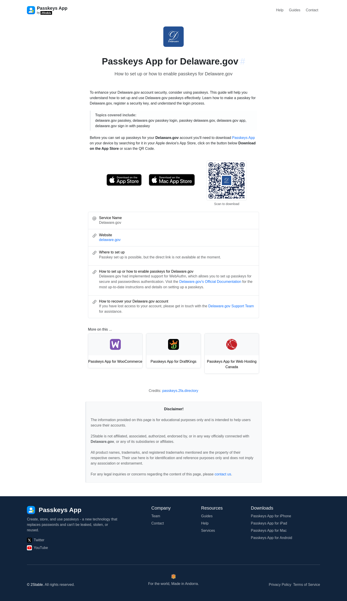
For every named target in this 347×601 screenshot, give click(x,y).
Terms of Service (306, 585)
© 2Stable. (35, 585)
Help (279, 10)
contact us (223, 474)
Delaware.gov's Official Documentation (210, 282)
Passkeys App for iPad (269, 523)
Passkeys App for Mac (269, 530)
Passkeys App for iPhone (271, 516)
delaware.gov (110, 240)
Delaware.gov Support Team (231, 306)
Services (208, 530)
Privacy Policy (280, 585)
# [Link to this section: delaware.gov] (242, 61)
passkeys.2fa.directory (180, 391)
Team (155, 516)
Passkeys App (243, 138)
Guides (294, 10)
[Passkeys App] (54, 510)
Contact (312, 10)
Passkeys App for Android (271, 538)
